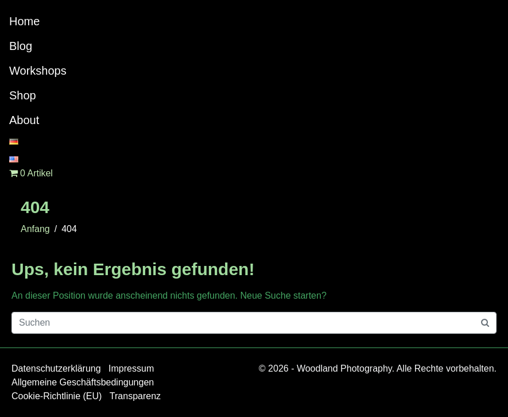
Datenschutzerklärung (56, 368)
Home (24, 21)
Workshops (38, 70)
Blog (20, 46)
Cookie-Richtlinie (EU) (56, 396)
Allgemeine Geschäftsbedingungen (82, 382)
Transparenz (135, 396)
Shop (22, 95)
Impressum (131, 368)
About (24, 120)
